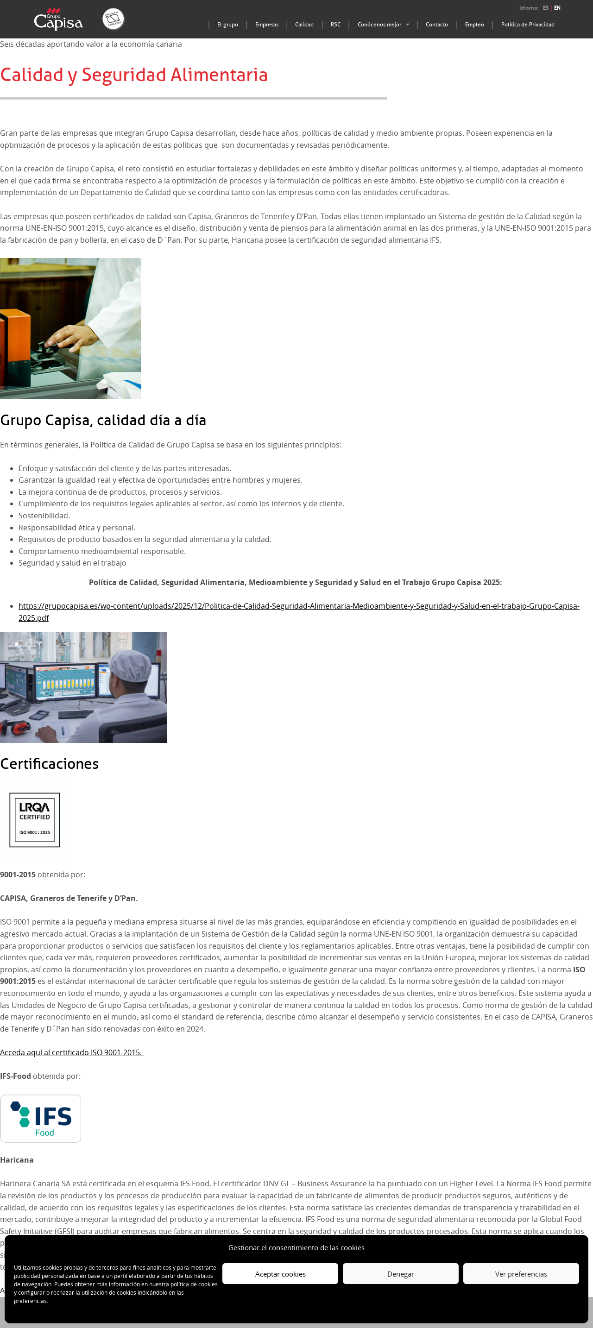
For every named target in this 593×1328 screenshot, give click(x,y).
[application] (426, 25)
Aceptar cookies (280, 1273)
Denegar (400, 1273)
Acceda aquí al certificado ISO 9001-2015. (72, 1052)
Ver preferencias (521, 1273)
